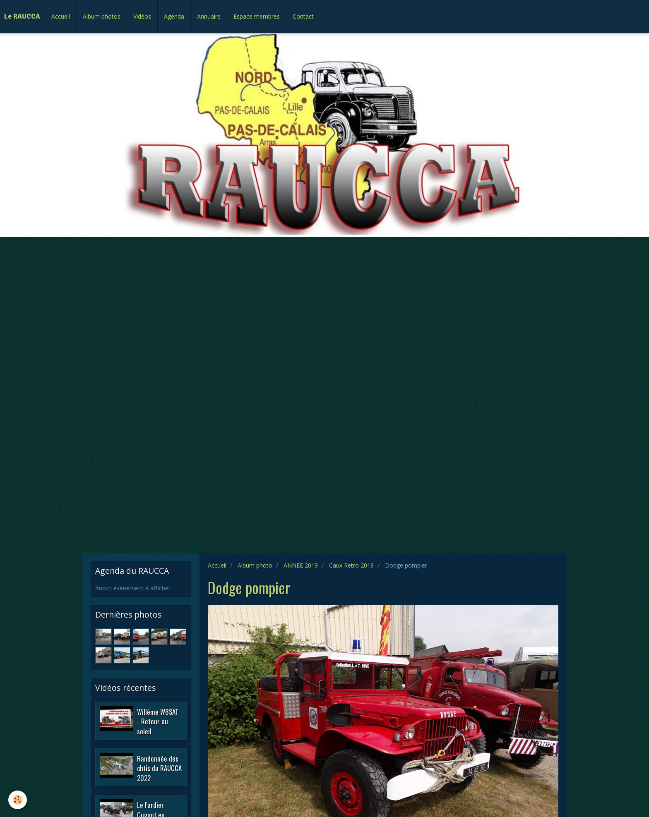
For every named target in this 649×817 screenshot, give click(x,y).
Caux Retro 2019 (351, 565)
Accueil (60, 16)
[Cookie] (17, 800)
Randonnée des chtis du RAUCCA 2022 (159, 768)
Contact (303, 16)
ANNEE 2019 (301, 565)
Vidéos (142, 16)
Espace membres (256, 16)
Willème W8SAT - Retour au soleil (157, 721)
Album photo (255, 565)
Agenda (174, 16)
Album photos (101, 16)
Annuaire (209, 16)
